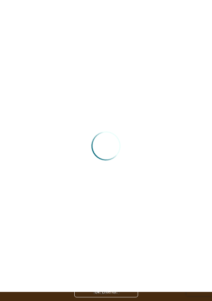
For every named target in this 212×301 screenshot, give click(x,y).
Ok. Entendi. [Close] (106, 291)
